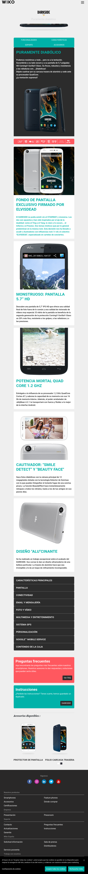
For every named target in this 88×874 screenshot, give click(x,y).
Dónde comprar (51, 802)
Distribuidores (50, 846)
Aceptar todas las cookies (55, 869)
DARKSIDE (66, 703)
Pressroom (49, 815)
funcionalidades (29, 40)
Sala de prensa (50, 842)
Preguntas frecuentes (53, 824)
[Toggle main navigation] (82, 2)
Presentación (9, 815)
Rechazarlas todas (76, 869)
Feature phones (51, 798)
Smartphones (10, 798)
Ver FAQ (67, 678)
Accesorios (59, 45)
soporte (29, 45)
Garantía (7, 832)
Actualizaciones (11, 828)
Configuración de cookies (11, 869)
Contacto (8, 824)
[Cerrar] (84, 860)
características (59, 40)
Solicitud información (13, 842)
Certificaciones (10, 805)
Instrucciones (50, 828)
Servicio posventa (11, 850)
